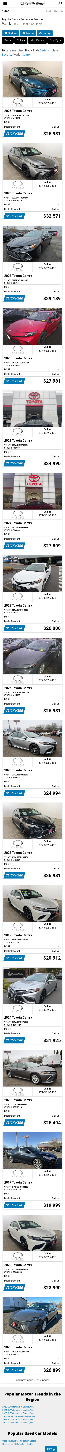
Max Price (37, 40)
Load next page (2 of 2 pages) (32, 1380)
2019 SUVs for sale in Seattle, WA (18, 1422)
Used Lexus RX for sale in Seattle (17, 1444)
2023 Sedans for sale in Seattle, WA (18, 1416)
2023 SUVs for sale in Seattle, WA (18, 1413)
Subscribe (58, 11)
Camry (44, 33)
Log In (49, 11)
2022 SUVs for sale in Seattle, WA (18, 1419)
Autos (5, 11)
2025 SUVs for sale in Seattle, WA (18, 1407)
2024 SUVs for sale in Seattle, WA (18, 1410)
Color (21, 40)
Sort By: (55, 40)
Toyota (28, 33)
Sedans (11, 33)
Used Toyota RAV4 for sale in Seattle (19, 1441)
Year (7, 40)
